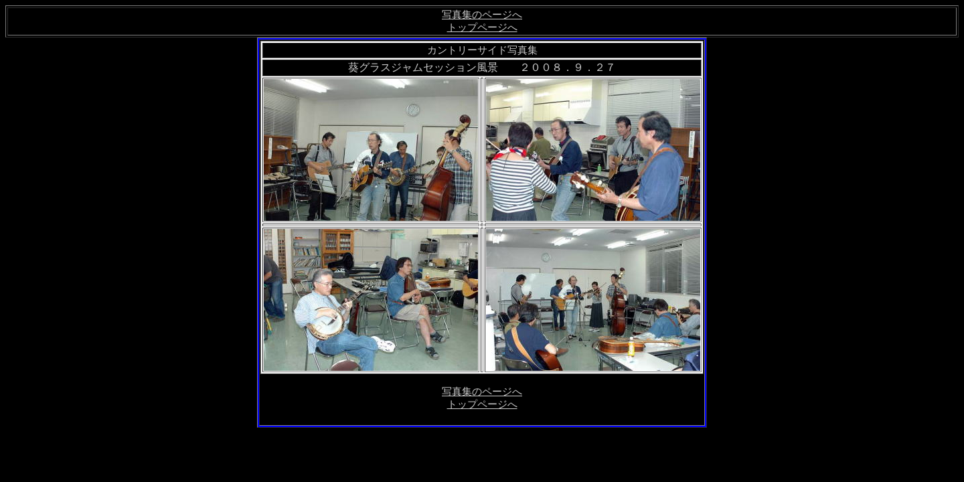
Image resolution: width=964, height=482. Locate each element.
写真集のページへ (482, 14)
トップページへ (482, 27)
